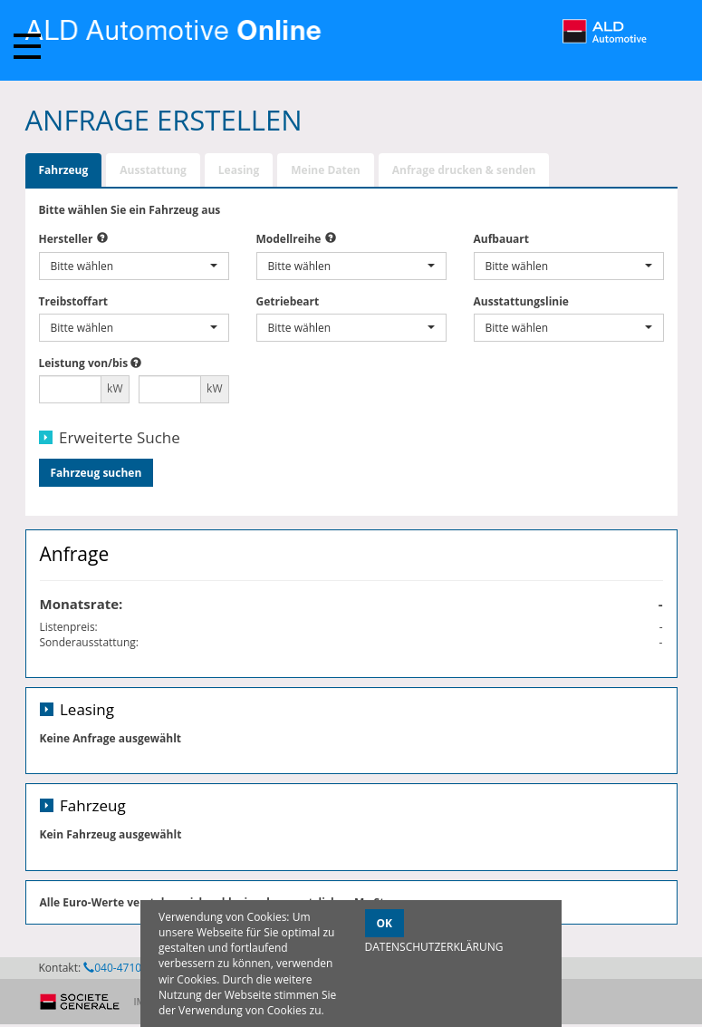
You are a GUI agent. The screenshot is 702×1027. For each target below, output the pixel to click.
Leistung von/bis (84, 363)
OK (385, 923)
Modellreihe (289, 239)
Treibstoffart (74, 301)
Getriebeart (288, 301)
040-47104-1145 (129, 967)
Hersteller (66, 239)
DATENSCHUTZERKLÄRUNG (434, 946)
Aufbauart (501, 239)
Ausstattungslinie (521, 301)
